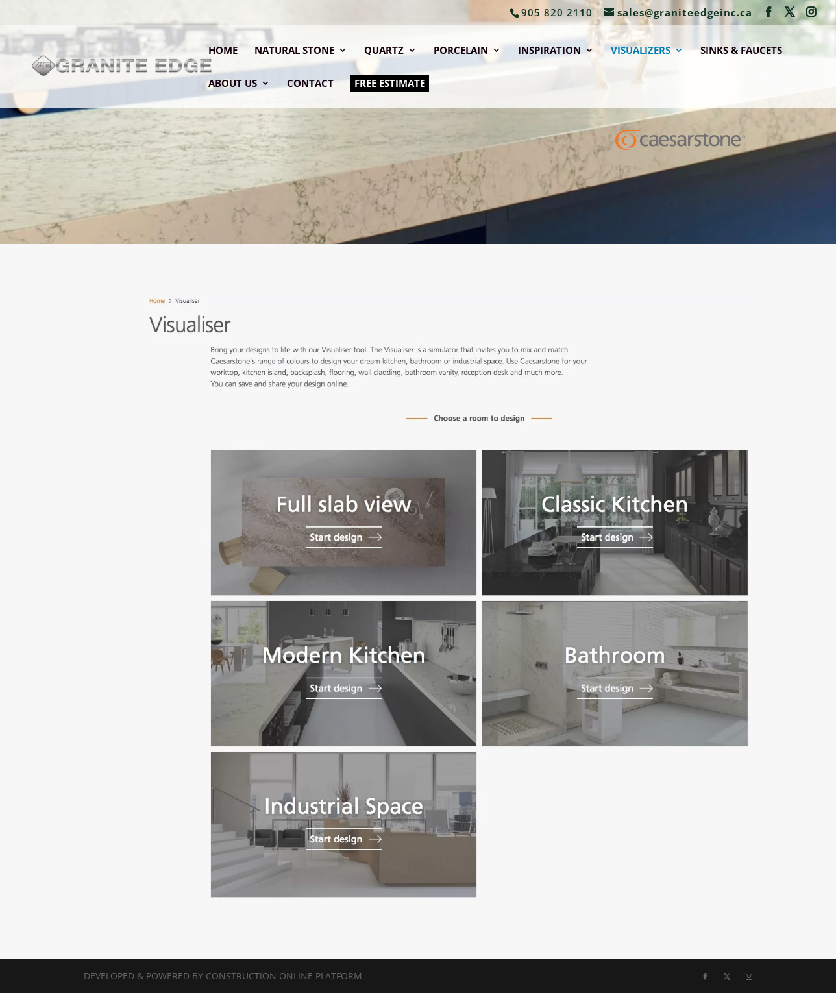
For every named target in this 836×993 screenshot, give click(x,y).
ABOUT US (232, 84)
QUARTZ (384, 50)
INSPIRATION (549, 50)
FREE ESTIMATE (389, 83)
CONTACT (310, 84)
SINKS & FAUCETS (741, 50)
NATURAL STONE (294, 50)
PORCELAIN (461, 50)
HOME (223, 50)
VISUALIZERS (640, 50)
